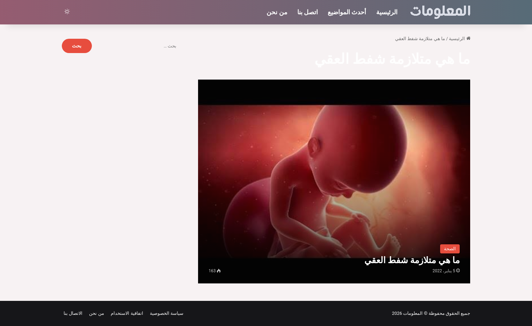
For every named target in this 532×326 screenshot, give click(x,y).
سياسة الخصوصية (166, 313)
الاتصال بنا (73, 313)
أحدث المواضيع (347, 12)
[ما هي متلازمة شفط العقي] (334, 181)
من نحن (277, 12)
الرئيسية (387, 12)
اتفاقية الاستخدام (126, 313)
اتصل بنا (307, 12)
